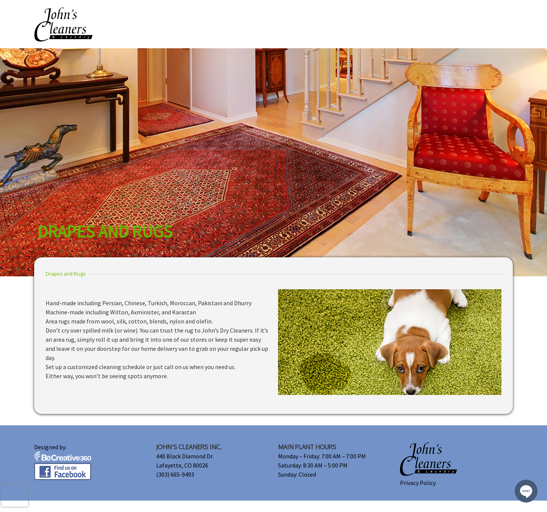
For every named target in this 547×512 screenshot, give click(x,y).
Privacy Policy (418, 483)
